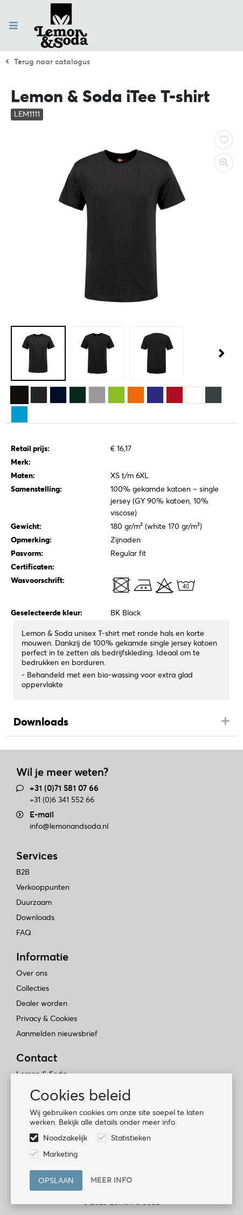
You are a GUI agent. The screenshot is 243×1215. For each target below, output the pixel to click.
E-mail (42, 814)
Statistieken (131, 1138)
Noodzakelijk (65, 1138)
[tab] (121, 722)
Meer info (112, 1180)
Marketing (60, 1154)
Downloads (40, 721)
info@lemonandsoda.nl (69, 826)
